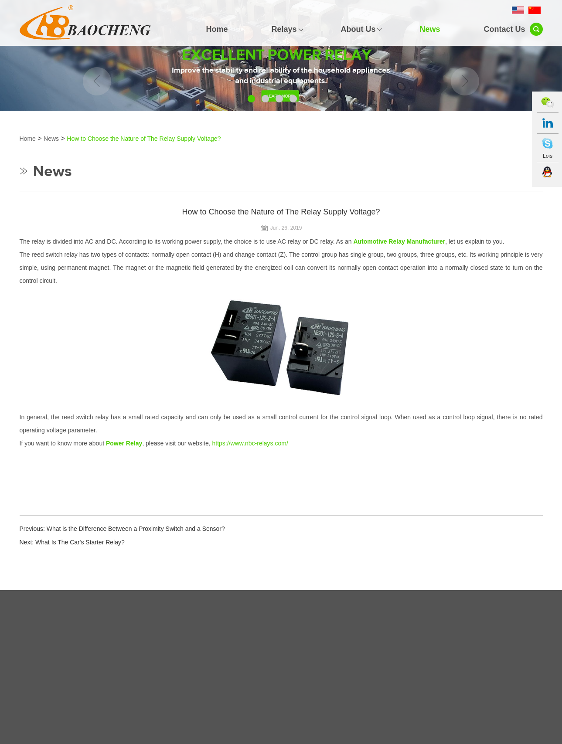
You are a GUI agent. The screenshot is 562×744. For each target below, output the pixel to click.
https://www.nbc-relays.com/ (250, 443)
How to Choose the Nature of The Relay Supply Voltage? (144, 138)
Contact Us (504, 29)
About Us (358, 29)
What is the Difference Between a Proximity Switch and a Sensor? (136, 528)
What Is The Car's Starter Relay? (80, 542)
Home (217, 29)
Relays (283, 29)
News (429, 29)
